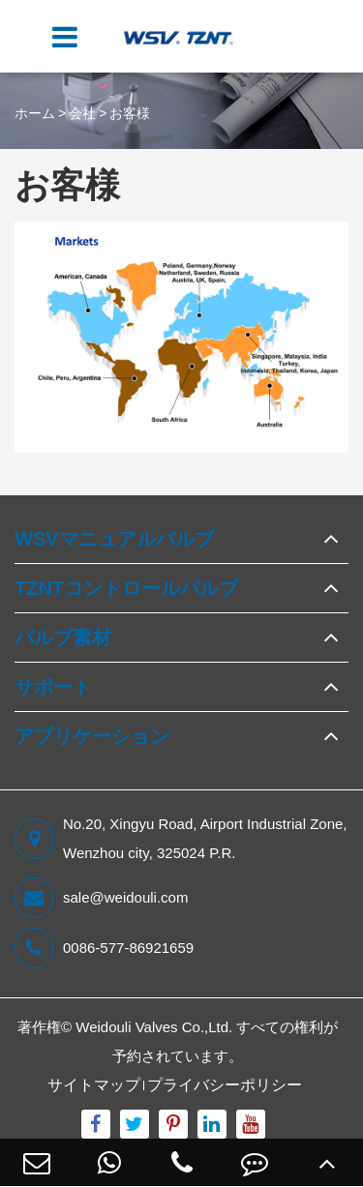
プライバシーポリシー (224, 1085)
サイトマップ (93, 1085)
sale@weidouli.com (101, 897)
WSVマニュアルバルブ (114, 538)
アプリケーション (92, 736)
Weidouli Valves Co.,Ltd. (154, 1027)
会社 (82, 113)
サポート (53, 686)
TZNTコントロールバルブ (126, 588)
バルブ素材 (63, 637)
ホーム (35, 113)
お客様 (129, 113)
